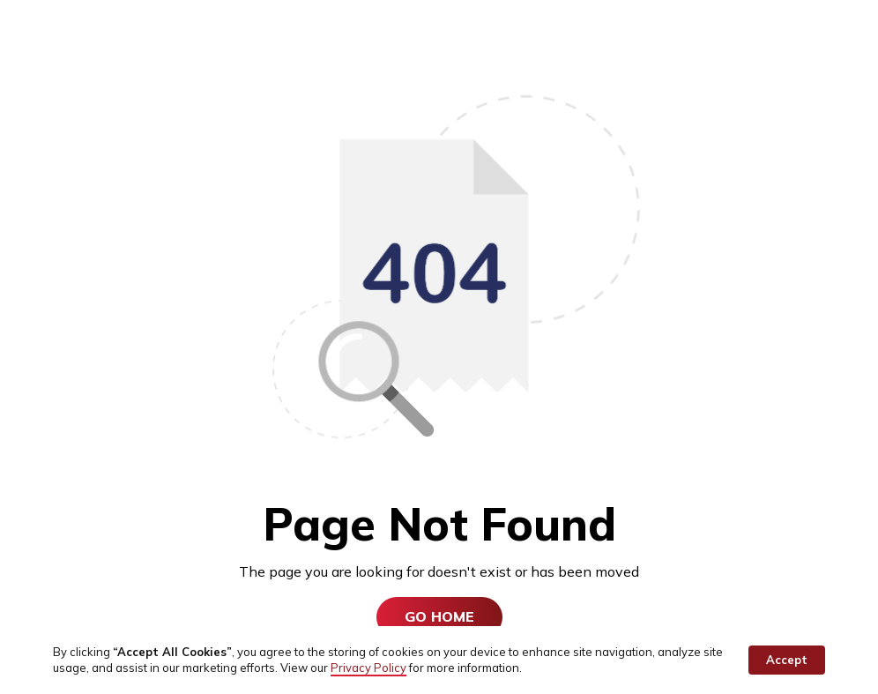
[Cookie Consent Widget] (439, 660)
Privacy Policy (368, 667)
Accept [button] (786, 660)
